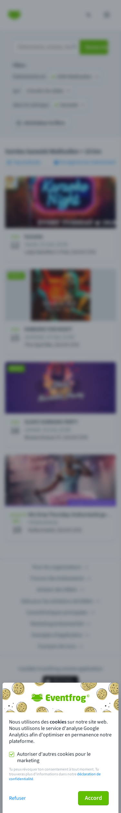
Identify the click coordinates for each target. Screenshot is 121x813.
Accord (93, 798)
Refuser (17, 798)
